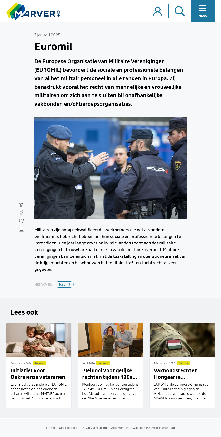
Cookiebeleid (68, 428)
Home (50, 428)
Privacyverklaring (94, 428)
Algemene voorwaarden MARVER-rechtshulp (143, 428)
